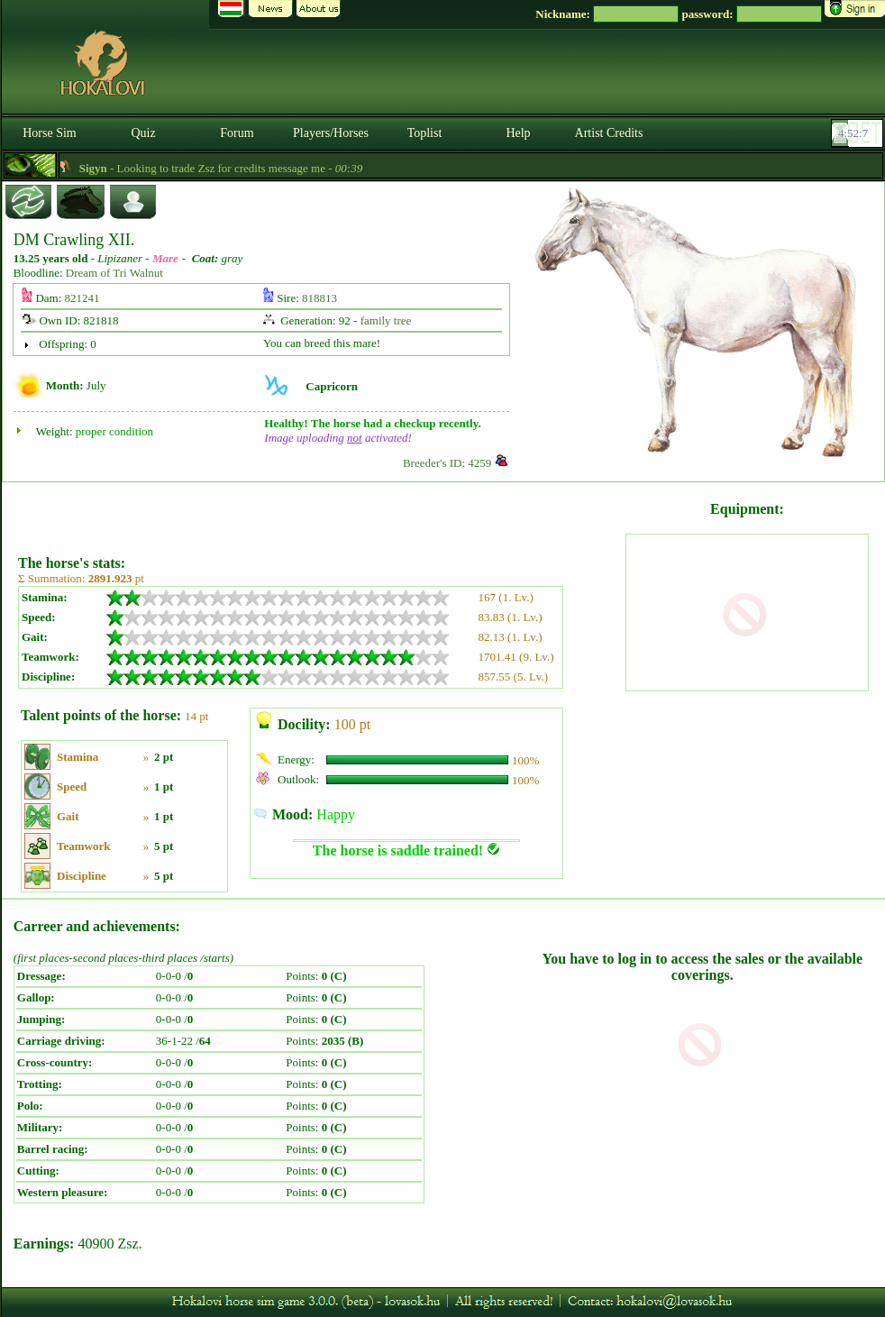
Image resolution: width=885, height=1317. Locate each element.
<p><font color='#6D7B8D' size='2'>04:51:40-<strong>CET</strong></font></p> (858, 133)
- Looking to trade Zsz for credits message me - (237, 168)
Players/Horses (331, 133)
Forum (236, 133)
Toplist (424, 133)
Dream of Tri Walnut (114, 272)
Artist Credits (609, 133)
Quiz (143, 133)
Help (518, 133)
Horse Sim (50, 133)
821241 (82, 298)
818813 (319, 298)
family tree (386, 320)
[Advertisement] (320, 512)
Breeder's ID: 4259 (447, 463)
